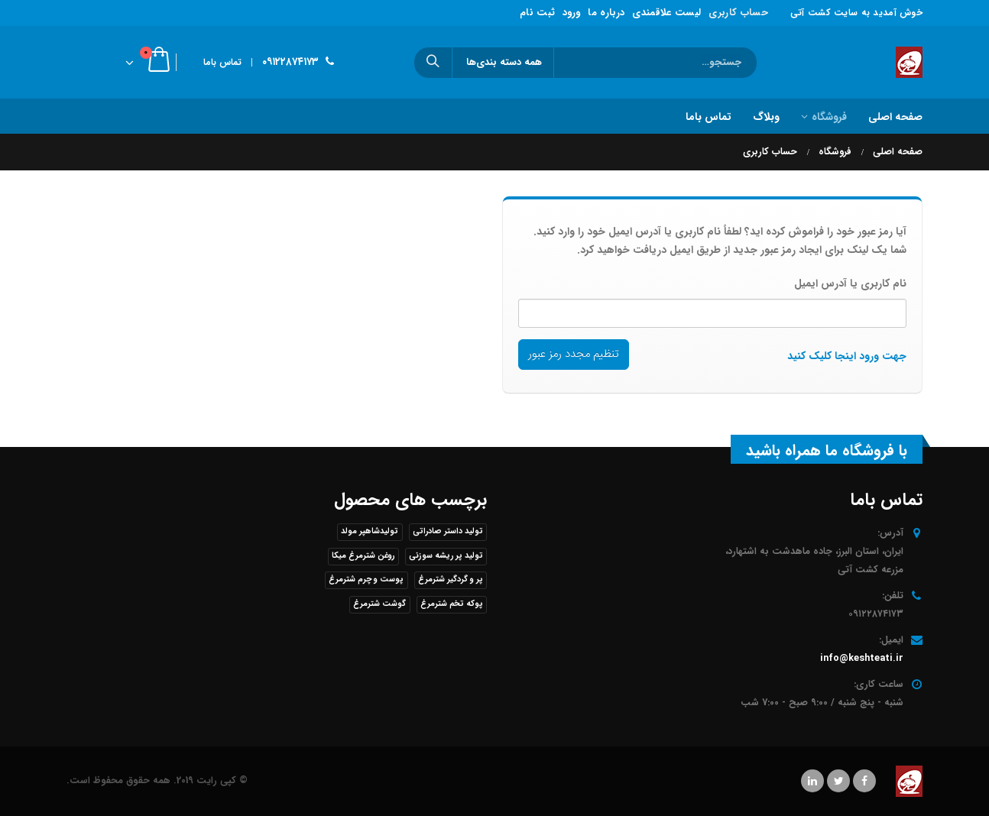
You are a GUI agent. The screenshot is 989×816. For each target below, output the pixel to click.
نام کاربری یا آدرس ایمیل (850, 283)
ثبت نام (537, 13)
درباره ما (606, 13)
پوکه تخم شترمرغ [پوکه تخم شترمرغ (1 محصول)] (451, 603)
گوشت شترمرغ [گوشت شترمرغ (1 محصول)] (379, 603)
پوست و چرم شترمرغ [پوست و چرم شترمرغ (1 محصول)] (366, 579)
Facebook (864, 780)
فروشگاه (829, 116)
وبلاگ (766, 116)
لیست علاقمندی (666, 13)
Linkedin (812, 780)
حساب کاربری (738, 13)
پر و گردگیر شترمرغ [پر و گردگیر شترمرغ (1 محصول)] (450, 579)
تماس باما (222, 62)
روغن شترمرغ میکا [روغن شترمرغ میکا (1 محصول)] (363, 555)
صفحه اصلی (895, 116)
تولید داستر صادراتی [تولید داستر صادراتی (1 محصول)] (448, 531)
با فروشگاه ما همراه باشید (826, 451)
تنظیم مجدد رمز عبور (573, 354)
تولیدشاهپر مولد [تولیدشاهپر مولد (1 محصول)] (369, 531)
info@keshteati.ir (861, 658)
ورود (571, 13)
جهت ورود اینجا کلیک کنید (846, 356)
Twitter (838, 780)
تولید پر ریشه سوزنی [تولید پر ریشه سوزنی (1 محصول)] (446, 555)
